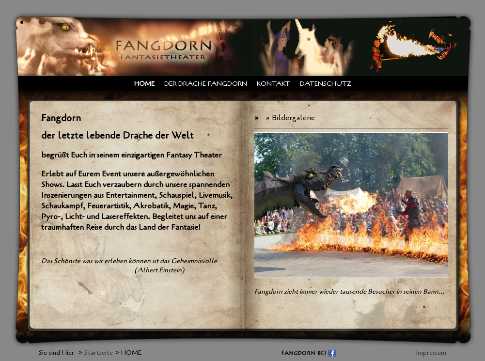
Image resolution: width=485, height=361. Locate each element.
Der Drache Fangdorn (205, 83)
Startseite (98, 352)
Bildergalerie (293, 117)
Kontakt (273, 83)
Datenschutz (325, 83)
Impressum (431, 352)
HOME (144, 83)
